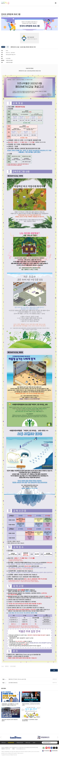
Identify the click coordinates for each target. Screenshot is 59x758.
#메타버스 (7, 666)
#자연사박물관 (12, 666)
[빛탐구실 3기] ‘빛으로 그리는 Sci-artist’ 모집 (17, 679)
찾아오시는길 (28, 742)
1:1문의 (34, 742)
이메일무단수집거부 (19, 742)
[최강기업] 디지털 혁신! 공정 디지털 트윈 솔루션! (9, 720)
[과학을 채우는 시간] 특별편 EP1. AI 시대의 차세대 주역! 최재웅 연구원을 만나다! (10, 704)
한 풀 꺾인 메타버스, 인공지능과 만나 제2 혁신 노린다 (31, 704)
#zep (3, 666)
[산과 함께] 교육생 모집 (13, 682)
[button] (1, 737)
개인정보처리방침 (11, 742)
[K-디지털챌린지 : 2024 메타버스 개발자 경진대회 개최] (30, 720)
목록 (54, 670)
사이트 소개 (3, 742)
